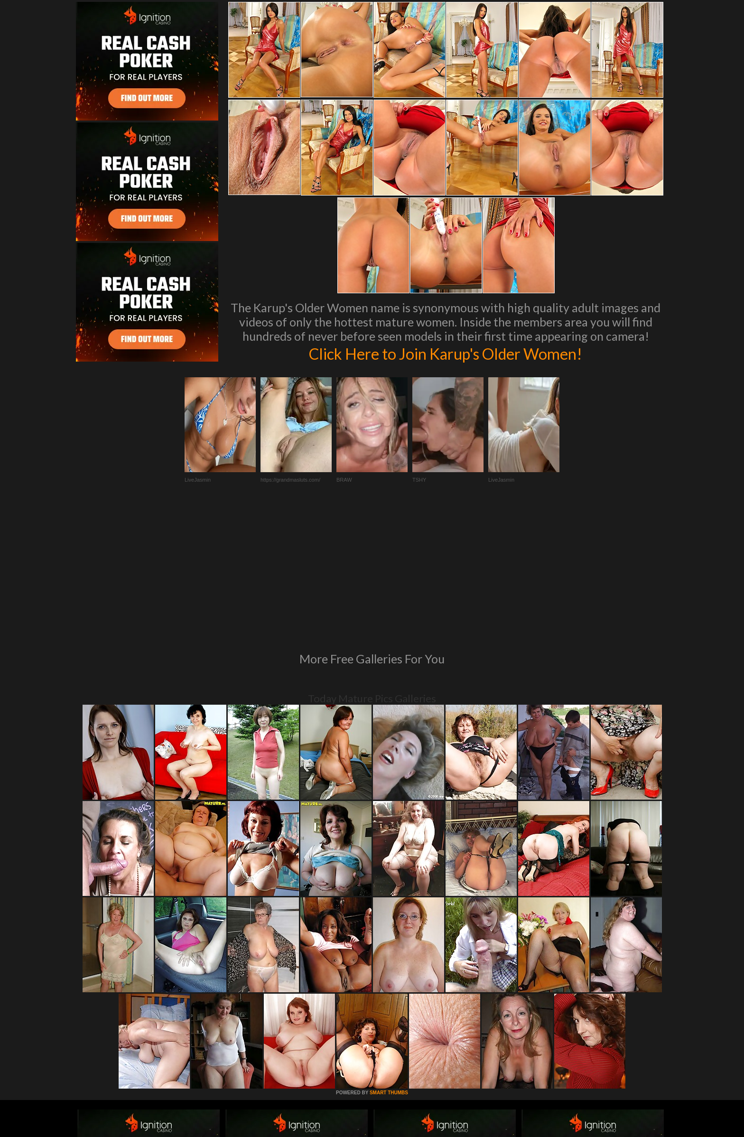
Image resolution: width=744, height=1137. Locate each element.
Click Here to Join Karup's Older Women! (445, 353)
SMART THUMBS (389, 963)
